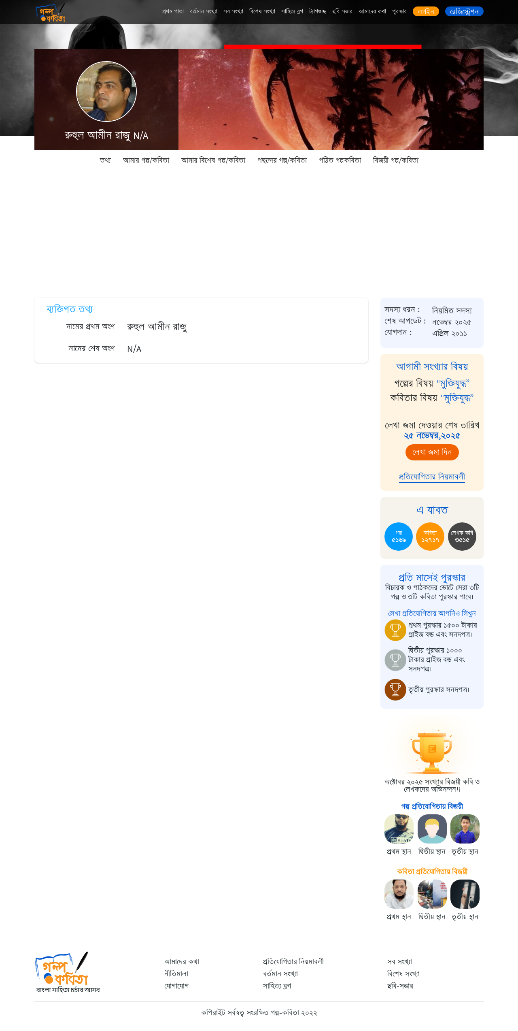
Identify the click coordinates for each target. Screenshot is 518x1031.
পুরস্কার (399, 11)
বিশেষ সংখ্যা (262, 11)
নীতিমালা (176, 974)
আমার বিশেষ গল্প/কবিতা (213, 160)
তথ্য (105, 160)
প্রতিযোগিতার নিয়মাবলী (432, 477)
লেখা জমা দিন (432, 452)
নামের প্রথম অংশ (90, 327)
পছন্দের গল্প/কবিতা (282, 160)
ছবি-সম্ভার (342, 11)
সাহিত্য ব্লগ (292, 11)
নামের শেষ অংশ (92, 348)
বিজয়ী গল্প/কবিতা (395, 160)
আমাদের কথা (372, 11)
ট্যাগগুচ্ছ (317, 11)
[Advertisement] (259, 231)
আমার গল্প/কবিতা (146, 160)
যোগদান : (398, 332)
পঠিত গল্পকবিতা (340, 160)
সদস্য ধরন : (402, 310)
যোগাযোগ (176, 986)
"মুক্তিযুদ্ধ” (453, 383)
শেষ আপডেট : (405, 321)
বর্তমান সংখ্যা (203, 11)
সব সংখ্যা (233, 11)
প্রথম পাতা (173, 11)
